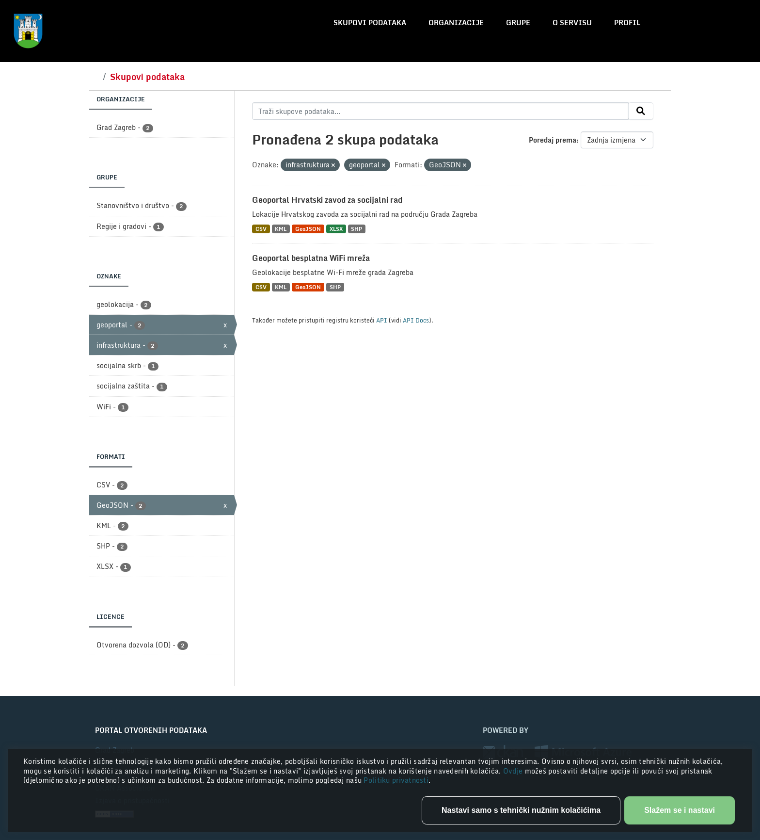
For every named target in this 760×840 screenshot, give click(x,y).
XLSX (336, 229)
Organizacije (456, 22)
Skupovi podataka (369, 22)
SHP (356, 229)
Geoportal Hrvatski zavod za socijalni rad (327, 200)
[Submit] (640, 111)
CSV (261, 229)
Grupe (518, 22)
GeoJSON (308, 229)
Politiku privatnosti (396, 780)
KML (280, 229)
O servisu (572, 22)
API (381, 320)
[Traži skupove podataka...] (440, 111)
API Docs (416, 320)
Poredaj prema (552, 139)
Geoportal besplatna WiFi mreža (311, 258)
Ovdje (514, 770)
